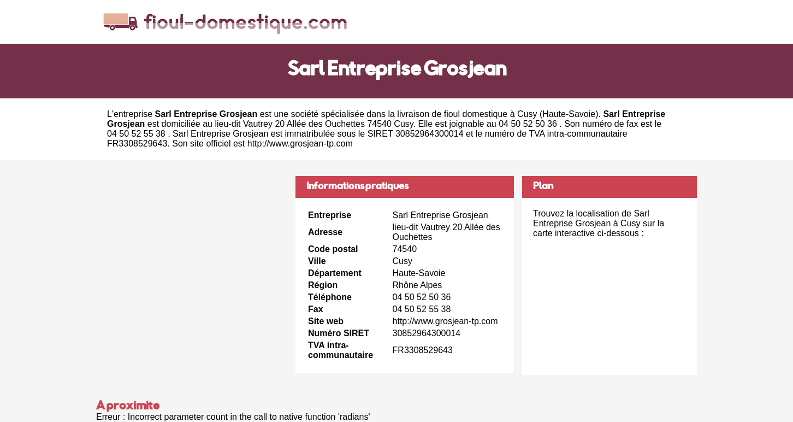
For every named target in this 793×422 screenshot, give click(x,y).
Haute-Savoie (568, 114)
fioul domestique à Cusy (490, 114)
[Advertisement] (191, 252)
